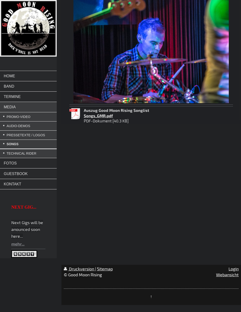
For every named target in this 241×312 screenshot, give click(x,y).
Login (234, 268)
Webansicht (227, 274)
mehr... (17, 243)
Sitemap (105, 268)
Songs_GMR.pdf (98, 115)
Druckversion (79, 268)
